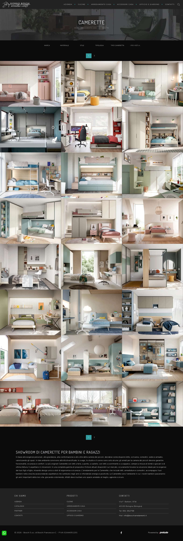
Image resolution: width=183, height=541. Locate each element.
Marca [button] (47, 45)
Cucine (81, 4)
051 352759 (128, 511)
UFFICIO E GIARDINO (75, 515)
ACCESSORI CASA (74, 511)
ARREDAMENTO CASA (76, 506)
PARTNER (18, 511)
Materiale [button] (64, 45)
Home (76, 28)
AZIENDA (18, 502)
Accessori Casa (125, 4)
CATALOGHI (19, 506)
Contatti (170, 4)
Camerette (104, 28)
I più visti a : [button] (135, 45)
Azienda (68, 4)
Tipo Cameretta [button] (117, 45)
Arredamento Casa (101, 4)
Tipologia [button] (99, 45)
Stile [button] (82, 45)
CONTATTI (18, 515)
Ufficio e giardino (149, 4)
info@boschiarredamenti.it (135, 515)
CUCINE (70, 502)
